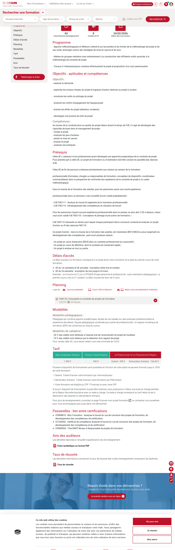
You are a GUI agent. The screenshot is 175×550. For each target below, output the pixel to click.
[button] (155, 300)
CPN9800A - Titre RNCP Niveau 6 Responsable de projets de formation (89, 428)
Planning (17, 44)
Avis (15, 62)
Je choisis (152, 523)
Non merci (152, 532)
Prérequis (17, 35)
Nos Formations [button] (35, 3)
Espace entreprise (143, 4)
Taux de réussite (21, 67)
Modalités (18, 48)
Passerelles (18, 58)
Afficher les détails (148, 544)
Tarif (15, 53)
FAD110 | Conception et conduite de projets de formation (87, 298)
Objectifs (17, 30)
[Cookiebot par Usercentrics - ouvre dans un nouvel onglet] (18, 545)
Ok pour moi (152, 514)
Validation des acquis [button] (60, 3)
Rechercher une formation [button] (21, 12)
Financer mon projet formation (115, 400)
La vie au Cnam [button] (84, 3)
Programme (19, 25)
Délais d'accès (20, 39)
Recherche (156, 19)
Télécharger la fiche (27, 77)
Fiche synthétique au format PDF (73, 445)
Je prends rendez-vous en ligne (108, 496)
